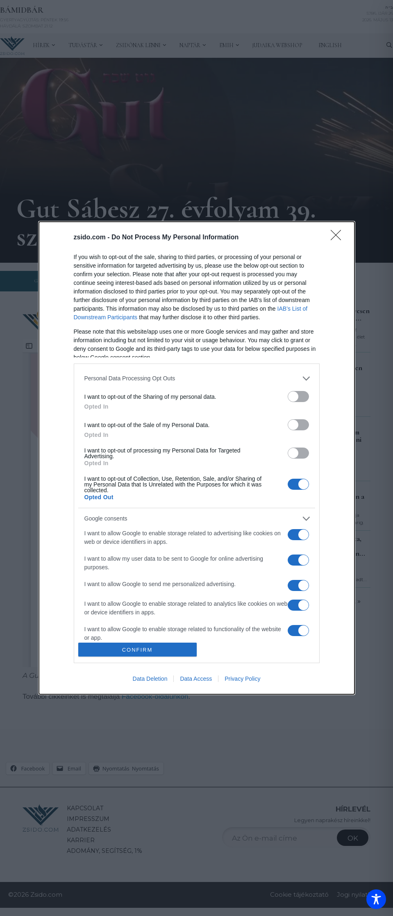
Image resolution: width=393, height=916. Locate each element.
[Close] (338, 237)
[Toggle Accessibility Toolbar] (376, 899)
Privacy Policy (242, 678)
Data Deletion (150, 678)
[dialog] (196, 458)
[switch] (298, 396)
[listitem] (196, 378)
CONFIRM (137, 650)
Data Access (196, 678)
